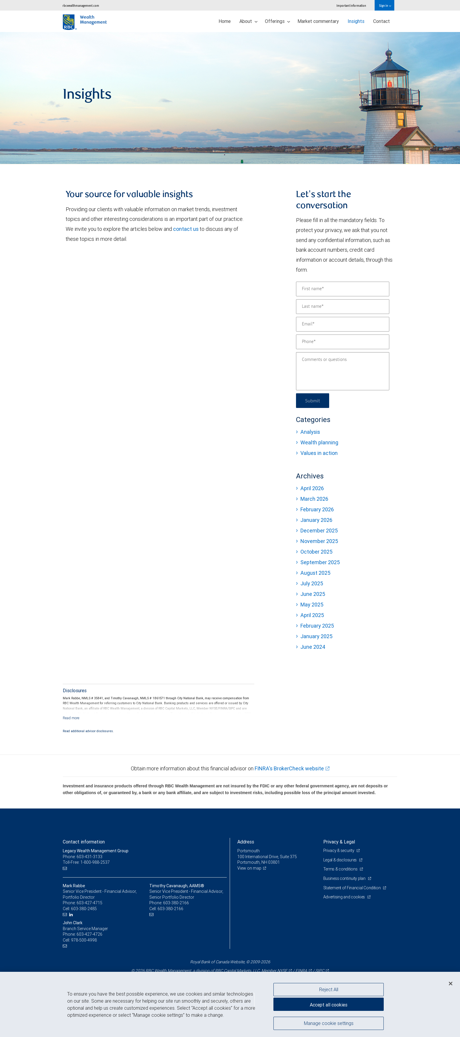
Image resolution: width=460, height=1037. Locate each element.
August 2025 (315, 572)
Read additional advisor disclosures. (88, 731)
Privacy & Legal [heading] (339, 842)
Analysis (310, 431)
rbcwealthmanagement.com (80, 5)
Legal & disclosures (340, 860)
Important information (351, 5)
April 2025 (312, 615)
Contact (381, 21)
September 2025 (320, 562)
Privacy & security (339, 850)
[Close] (450, 983)
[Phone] (342, 342)
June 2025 (312, 594)
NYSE (282, 970)
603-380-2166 (176, 902)
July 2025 (311, 583)
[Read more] (71, 718)
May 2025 (311, 604)
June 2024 (312, 646)
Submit (312, 400)
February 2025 (317, 625)
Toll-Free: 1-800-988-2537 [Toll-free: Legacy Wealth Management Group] (86, 862)
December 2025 (319, 530)
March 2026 (314, 498)
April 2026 (312, 488)
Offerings (277, 21)
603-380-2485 (84, 908)
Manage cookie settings (329, 1023)
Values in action (319, 453)
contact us (186, 229)
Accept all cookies (328, 1005)
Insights (356, 21)
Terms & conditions (340, 869)
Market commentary (318, 21)
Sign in (385, 5)
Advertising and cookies (344, 897)
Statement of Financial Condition (352, 887)
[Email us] (65, 868)
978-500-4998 (84, 940)
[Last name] (342, 306)
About (248, 21)
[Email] (342, 324)
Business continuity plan (344, 878)
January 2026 (316, 520)
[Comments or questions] (342, 371)
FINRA (301, 970)
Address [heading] (245, 842)
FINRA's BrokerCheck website (289, 768)
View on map (249, 868)
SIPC (319, 970)
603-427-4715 (89, 902)
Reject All (328, 989)
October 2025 (316, 551)
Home (225, 21)
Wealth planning (319, 442)
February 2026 (317, 509)
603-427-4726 (89, 934)
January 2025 (316, 636)
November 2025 (319, 541)
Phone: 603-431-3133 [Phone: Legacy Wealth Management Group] (82, 856)
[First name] (342, 289)
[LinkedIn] (71, 914)
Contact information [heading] (84, 842)
